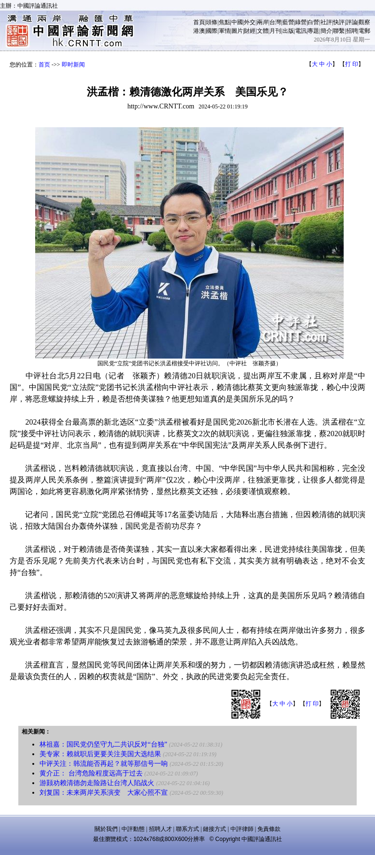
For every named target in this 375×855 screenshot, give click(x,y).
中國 (237, 22)
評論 (352, 22)
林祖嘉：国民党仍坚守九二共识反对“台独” (103, 744)
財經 (249, 30)
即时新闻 (73, 64)
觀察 (364, 22)
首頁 (199, 22)
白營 (313, 22)
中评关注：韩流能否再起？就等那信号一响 (104, 763)
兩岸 (262, 22)
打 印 (351, 64)
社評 (326, 22)
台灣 (275, 22)
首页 (44, 64)
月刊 (275, 30)
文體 (262, 30)
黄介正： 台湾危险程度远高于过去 (91, 773)
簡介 (326, 30)
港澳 (199, 30)
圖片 (237, 30)
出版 (288, 30)
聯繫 (339, 30)
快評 (339, 22)
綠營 (301, 22)
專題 (313, 30)
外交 (249, 22)
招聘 (352, 30)
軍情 (224, 30)
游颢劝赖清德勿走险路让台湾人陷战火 (97, 783)
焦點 (224, 22)
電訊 (301, 30)
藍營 (288, 22)
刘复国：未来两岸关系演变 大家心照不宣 (104, 792)
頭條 (211, 22)
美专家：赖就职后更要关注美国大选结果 (100, 754)
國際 (211, 30)
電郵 (364, 30)
